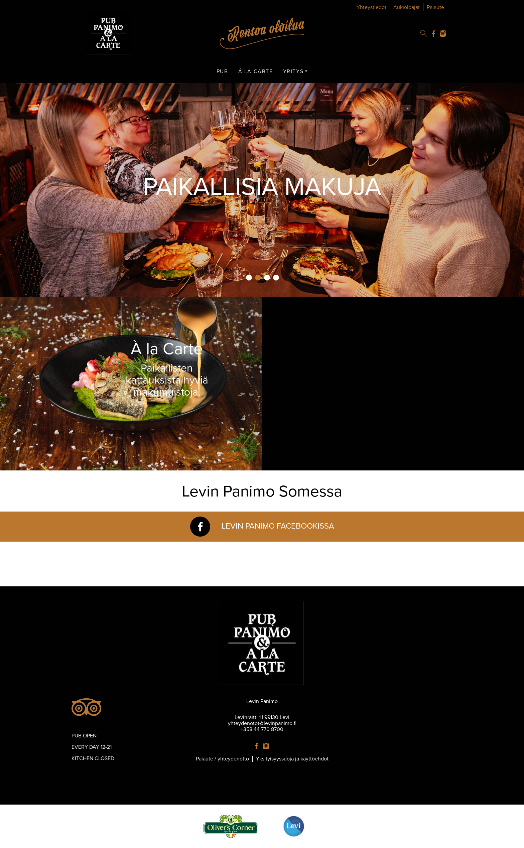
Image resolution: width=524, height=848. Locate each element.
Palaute (435, 7)
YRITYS (293, 71)
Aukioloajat (406, 7)
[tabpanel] (262, 190)
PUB (222, 71)
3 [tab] (267, 278)
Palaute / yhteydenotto (222, 758)
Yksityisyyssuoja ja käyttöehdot (292, 758)
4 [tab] (276, 278)
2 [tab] (258, 278)
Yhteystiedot (371, 7)
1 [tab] (249, 278)
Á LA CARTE (255, 71)
